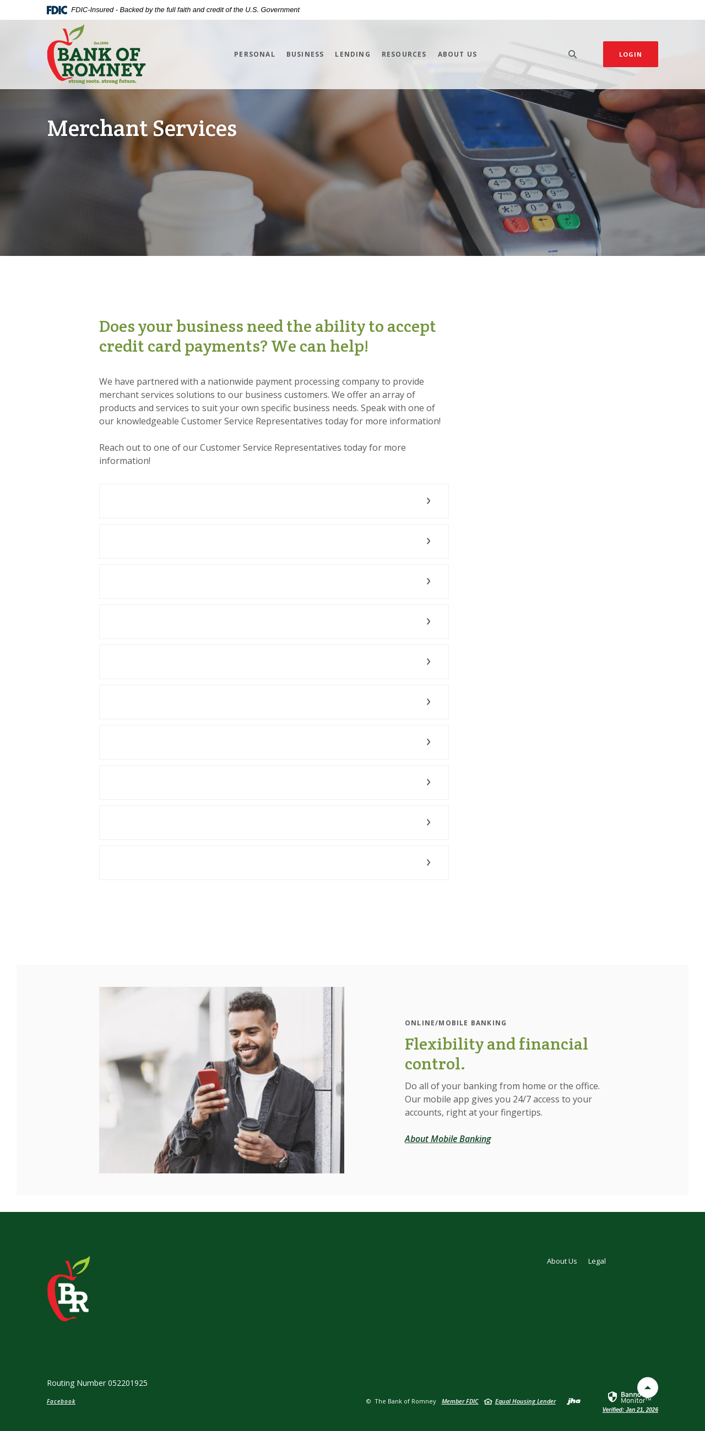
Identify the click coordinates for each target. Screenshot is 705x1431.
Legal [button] (597, 1261)
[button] (274, 501)
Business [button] (305, 54)
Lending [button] (352, 54)
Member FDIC (460, 1401)
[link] (630, 1401)
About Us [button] (458, 54)
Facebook (61, 1401)
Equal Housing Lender (525, 1401)
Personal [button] (254, 54)
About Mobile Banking (448, 1139)
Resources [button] (404, 54)
